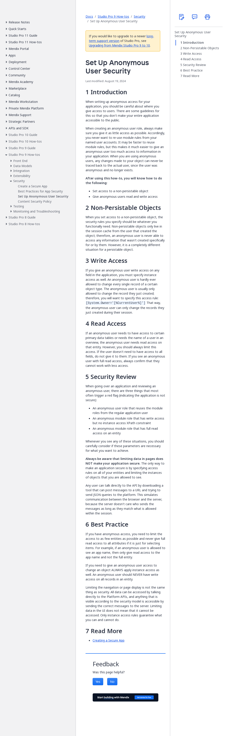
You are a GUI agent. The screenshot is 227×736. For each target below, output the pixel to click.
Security (139, 16)
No (112, 681)
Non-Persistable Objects (201, 48)
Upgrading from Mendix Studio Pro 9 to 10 (119, 45)
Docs (89, 16)
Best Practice (193, 70)
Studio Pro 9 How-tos (113, 16)
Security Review (194, 64)
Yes (97, 681)
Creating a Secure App (108, 640)
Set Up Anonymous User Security (193, 34)
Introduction (193, 42)
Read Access (192, 59)
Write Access (192, 53)
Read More (191, 76)
